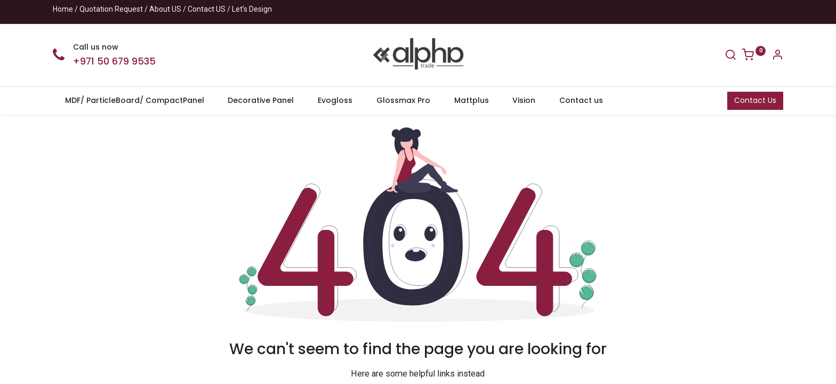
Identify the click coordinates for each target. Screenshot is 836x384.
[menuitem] (134, 101)
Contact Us (755, 100)
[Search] (730, 56)
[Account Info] (777, 56)
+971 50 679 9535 (114, 61)
